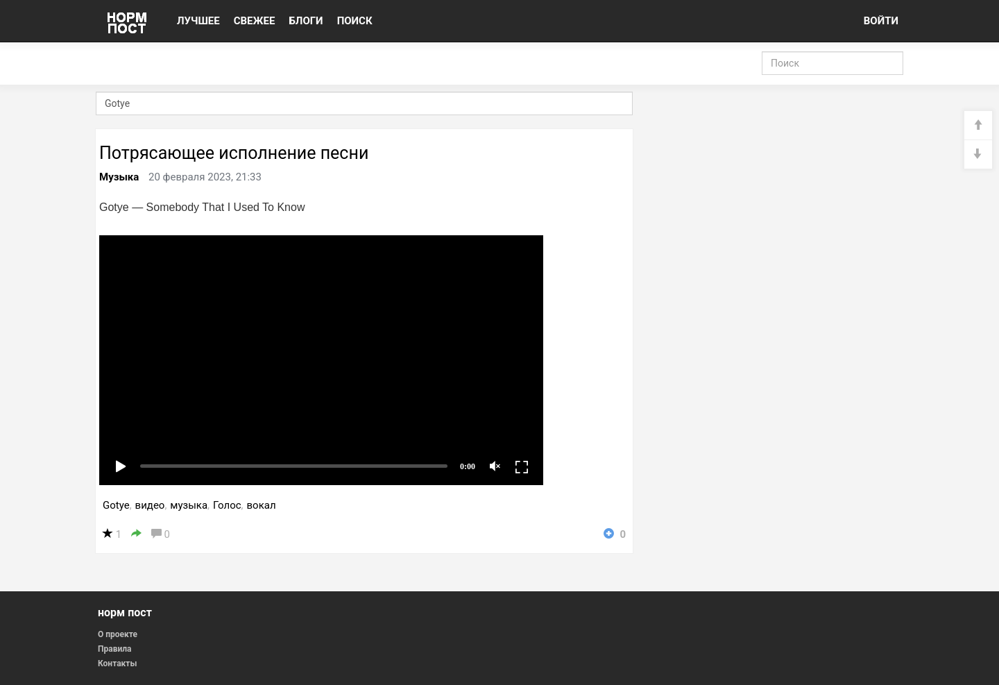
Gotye (116, 505)
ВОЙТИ (881, 21)
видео (150, 505)
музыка (188, 505)
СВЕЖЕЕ (254, 21)
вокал (261, 505)
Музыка (119, 177)
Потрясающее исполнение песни (233, 153)
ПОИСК (355, 21)
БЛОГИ (306, 21)
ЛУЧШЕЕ (198, 21)
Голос (227, 505)
